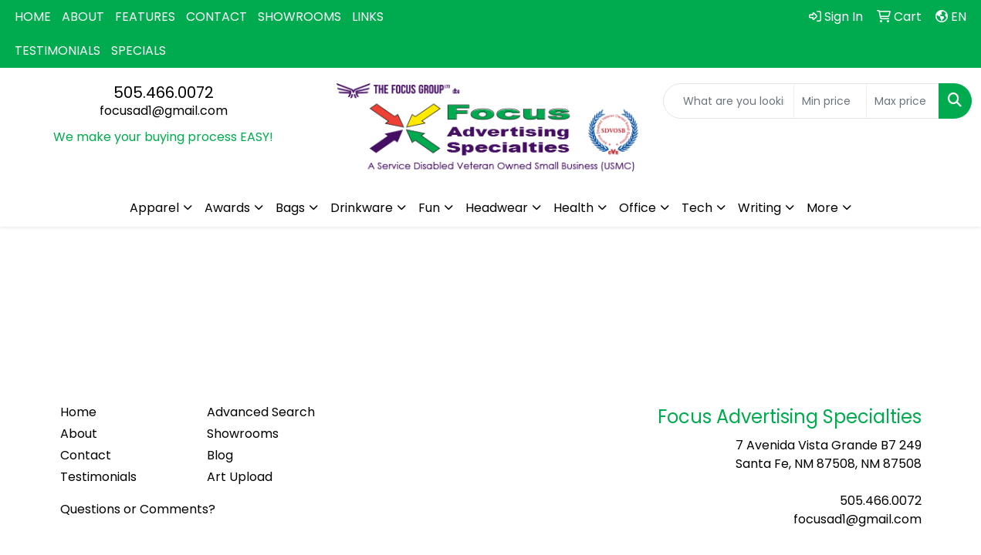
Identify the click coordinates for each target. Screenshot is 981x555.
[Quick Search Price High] (902, 101)
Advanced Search (261, 412)
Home (78, 412)
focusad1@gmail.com (164, 110)
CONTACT (216, 16)
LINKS (368, 16)
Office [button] (637, 208)
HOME (33, 16)
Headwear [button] (496, 208)
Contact (85, 455)
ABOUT (83, 16)
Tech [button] (697, 208)
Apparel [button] (154, 208)
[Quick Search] (728, 101)
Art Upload (239, 477)
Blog (220, 455)
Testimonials (98, 477)
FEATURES (145, 16)
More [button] (822, 208)
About (78, 433)
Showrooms (243, 433)
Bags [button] (290, 208)
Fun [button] (429, 208)
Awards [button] (227, 208)
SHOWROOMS (299, 16)
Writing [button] (759, 208)
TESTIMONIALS (57, 50)
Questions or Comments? (137, 509)
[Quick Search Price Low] (830, 101)
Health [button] (573, 208)
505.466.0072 (163, 92)
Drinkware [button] (361, 208)
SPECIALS (138, 50)
